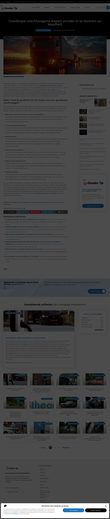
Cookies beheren (96, 510)
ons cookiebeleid (13, 513)
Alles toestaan (73, 510)
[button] (106, 506)
